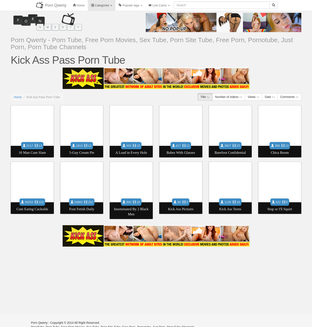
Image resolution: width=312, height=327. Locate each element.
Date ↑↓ (270, 97)
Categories (101, 5)
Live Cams (159, 5)
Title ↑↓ (205, 97)
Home (18, 97)
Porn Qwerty (55, 5)
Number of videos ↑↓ (228, 97)
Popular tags (130, 5)
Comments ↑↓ (289, 97)
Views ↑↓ (253, 97)
